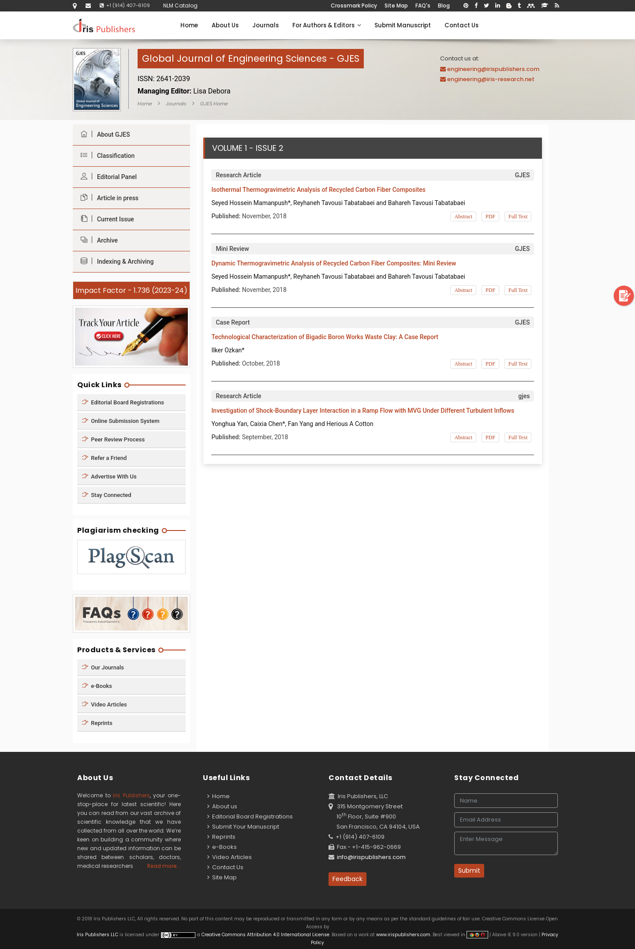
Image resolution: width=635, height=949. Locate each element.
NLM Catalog (180, 5)
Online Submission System (121, 420)
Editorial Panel (106, 176)
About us (222, 806)
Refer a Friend (104, 457)
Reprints (97, 723)
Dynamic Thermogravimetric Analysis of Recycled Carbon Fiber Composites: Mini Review (333, 263)
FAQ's (422, 5)
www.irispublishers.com (403, 934)
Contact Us (461, 25)
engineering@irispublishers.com (493, 69)
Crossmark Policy (354, 5)
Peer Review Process (113, 439)
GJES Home (214, 103)
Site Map (396, 5)
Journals (265, 25)
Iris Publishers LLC (98, 934)
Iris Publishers (131, 795)
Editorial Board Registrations (123, 402)
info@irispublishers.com (371, 857)
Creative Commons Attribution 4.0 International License (265, 934)
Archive (97, 240)
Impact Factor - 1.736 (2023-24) (131, 290)
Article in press (107, 198)
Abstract (463, 216)
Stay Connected (106, 494)
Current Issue (105, 219)
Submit (469, 870)
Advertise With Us (109, 476)
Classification (105, 155)
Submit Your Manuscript (243, 826)
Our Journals (103, 667)
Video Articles (104, 704)
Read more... (164, 866)
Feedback (347, 878)
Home (189, 25)
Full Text (517, 216)
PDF (490, 216)
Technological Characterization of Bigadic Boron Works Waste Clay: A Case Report (324, 336)
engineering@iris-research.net (490, 79)
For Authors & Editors (326, 25)
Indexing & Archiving (114, 261)
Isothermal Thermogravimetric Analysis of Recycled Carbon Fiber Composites (318, 189)
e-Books (97, 686)
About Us (225, 25)
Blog (444, 5)
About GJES (103, 134)
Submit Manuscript (402, 25)
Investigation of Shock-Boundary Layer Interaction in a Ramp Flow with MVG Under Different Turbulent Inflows (362, 410)
